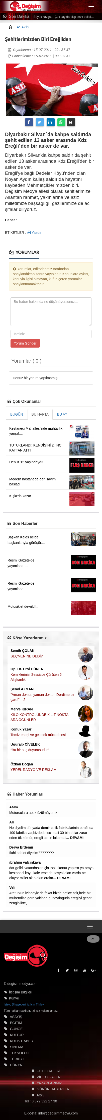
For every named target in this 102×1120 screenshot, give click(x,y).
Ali (11, 822)
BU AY (62, 414)
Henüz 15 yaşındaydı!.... (28, 462)
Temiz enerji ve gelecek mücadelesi (38, 735)
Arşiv (40, 1095)
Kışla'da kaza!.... (22, 496)
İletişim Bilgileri (20, 992)
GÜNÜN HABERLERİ (54, 1089)
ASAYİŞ (23, 27)
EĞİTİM (16, 1023)
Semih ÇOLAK (23, 651)
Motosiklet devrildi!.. (23, 606)
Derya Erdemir (21, 847)
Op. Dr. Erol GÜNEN (27, 669)
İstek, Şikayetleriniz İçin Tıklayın (25, 1004)
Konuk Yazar (21, 729)
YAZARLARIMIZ (49, 1083)
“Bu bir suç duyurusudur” (30, 750)
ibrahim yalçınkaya (25, 862)
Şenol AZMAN (22, 689)
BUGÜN (16, 414)
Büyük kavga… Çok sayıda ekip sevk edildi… (63, 17)
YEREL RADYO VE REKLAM (33, 770)
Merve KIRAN (22, 709)
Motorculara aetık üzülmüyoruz (33, 813)
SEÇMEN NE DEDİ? (27, 656)
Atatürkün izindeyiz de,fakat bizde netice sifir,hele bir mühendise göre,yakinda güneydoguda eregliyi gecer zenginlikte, (50, 898)
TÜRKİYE (17, 1059)
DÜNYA (16, 1065)
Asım (13, 807)
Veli (12, 887)
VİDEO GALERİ (49, 1077)
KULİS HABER (21, 1041)
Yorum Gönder (25, 343)
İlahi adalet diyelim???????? (31, 853)
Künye (14, 998)
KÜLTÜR (17, 1035)
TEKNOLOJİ (19, 1053)
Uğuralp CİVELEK (25, 744)
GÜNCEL (17, 1029)
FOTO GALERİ (48, 1071)
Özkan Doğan (22, 764)
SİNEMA (17, 1047)
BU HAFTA (40, 414)
